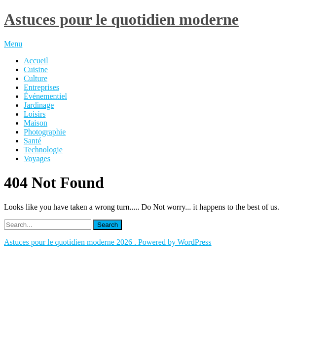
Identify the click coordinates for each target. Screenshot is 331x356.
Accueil (36, 60)
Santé (32, 140)
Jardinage (39, 105)
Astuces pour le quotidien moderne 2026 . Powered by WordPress (108, 242)
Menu (13, 44)
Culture (35, 78)
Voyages (37, 158)
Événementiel (45, 96)
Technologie (43, 149)
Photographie (45, 132)
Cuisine (36, 69)
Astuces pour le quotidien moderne (121, 19)
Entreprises (41, 87)
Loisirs (34, 114)
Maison (35, 123)
